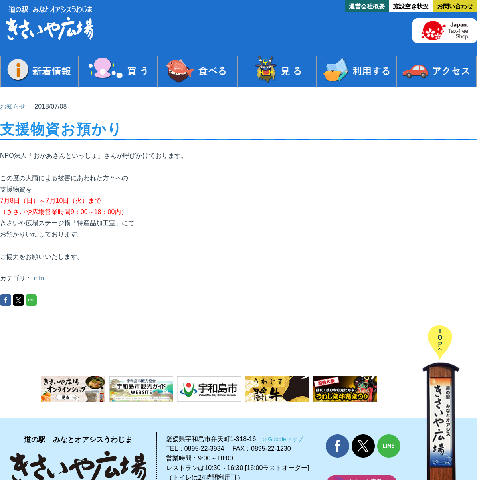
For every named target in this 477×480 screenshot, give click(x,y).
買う (118, 71)
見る (277, 71)
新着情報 (39, 71)
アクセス (436, 71)
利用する (356, 71)
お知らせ (13, 106)
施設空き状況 (411, 6)
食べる (197, 71)
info (39, 278)
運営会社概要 (367, 6)
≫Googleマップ (282, 439)
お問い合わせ (455, 6)
